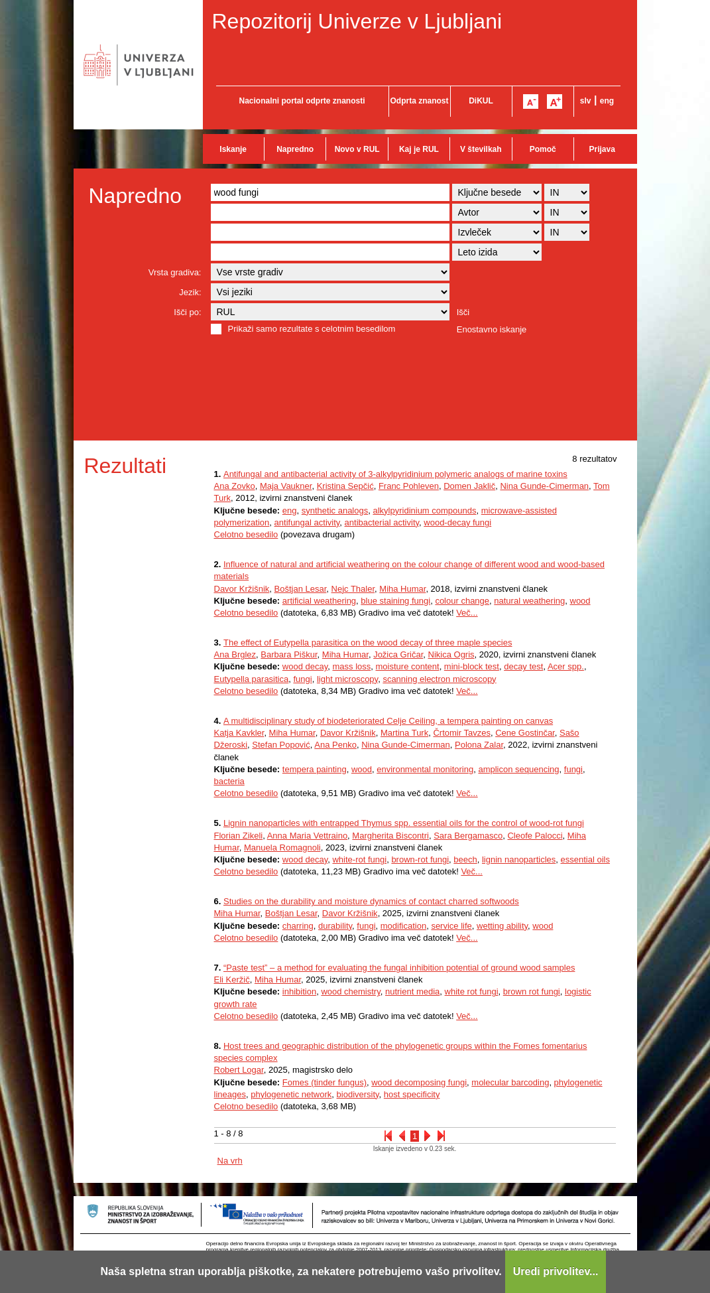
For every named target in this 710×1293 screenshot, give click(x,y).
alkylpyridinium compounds (424, 510)
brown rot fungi (531, 991)
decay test (523, 666)
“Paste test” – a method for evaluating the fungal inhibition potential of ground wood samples (399, 968)
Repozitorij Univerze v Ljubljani (357, 21)
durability (335, 926)
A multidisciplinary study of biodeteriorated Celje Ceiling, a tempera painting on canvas (388, 721)
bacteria (229, 781)
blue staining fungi (395, 601)
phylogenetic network (291, 1094)
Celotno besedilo (246, 534)
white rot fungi (472, 991)
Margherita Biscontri (390, 836)
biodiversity (358, 1094)
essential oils (585, 859)
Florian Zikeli (238, 836)
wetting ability (502, 926)
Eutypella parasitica (251, 679)
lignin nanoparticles (519, 859)
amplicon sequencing (518, 769)
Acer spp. (566, 666)
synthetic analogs (335, 510)
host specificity (412, 1094)
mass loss (351, 666)
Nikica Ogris (451, 654)
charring (298, 926)
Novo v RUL (357, 149)
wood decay (304, 666)
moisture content (408, 666)
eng (607, 100)
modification (403, 926)
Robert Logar (239, 1070)
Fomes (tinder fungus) (324, 1082)
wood (580, 601)
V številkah (481, 149)
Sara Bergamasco (468, 836)
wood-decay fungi (457, 522)
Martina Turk (404, 733)
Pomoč (543, 149)
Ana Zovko (234, 486)
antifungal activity (307, 522)
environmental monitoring (425, 769)
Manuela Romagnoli (282, 847)
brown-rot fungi (420, 859)
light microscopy (347, 679)
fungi (302, 679)
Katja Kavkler (239, 733)
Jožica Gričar (398, 654)
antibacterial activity (382, 522)
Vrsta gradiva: (175, 272)
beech (465, 859)
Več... (467, 613)
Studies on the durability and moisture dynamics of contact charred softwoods (371, 901)
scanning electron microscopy (439, 679)
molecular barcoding (510, 1082)
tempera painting (314, 769)
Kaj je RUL (419, 149)
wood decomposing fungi (419, 1082)
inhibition (299, 991)
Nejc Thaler (353, 589)
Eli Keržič (232, 980)
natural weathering (529, 601)
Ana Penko (335, 745)
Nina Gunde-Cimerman (544, 486)
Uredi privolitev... (556, 1271)
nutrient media (412, 991)
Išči (463, 312)
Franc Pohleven (409, 486)
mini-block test (471, 666)
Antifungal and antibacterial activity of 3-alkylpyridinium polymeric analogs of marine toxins (395, 474)
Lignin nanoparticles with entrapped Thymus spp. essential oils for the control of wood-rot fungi (403, 823)
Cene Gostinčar (525, 733)
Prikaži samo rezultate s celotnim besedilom (312, 329)
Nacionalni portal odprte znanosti (302, 100)
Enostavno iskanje (492, 329)
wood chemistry (350, 991)
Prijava (602, 149)
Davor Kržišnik (242, 589)
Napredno (295, 149)
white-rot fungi (359, 859)
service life (451, 926)
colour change (462, 601)
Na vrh (230, 1161)
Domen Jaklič (469, 486)
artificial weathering (319, 601)
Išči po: (187, 312)
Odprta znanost (419, 100)
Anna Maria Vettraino (307, 836)
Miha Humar (402, 589)
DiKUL (481, 100)
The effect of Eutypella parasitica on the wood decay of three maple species (367, 642)
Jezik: (190, 292)
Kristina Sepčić (345, 486)
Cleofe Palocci (534, 836)
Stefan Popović (281, 745)
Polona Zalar (479, 745)
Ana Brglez (235, 654)
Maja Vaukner (286, 486)
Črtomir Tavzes (461, 733)
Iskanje (233, 149)
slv (585, 100)
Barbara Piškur (289, 654)
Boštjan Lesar (300, 589)
